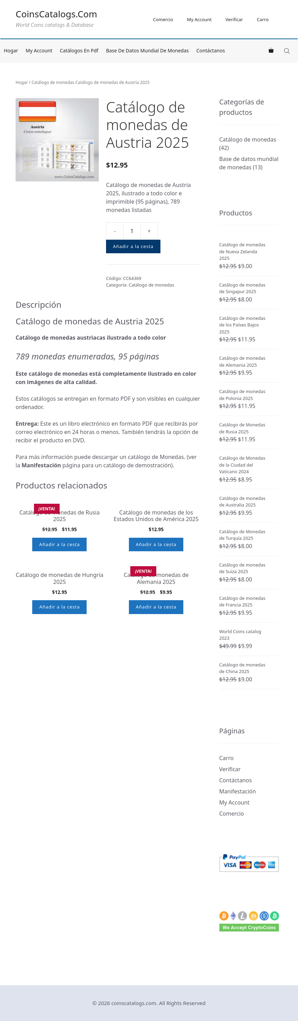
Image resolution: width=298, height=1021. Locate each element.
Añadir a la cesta (133, 246)
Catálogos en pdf (79, 50)
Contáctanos (210, 50)
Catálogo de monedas (53, 82)
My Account (199, 19)
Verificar (234, 19)
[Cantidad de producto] (132, 231)
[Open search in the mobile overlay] (287, 50)
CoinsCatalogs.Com (56, 14)
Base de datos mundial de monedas (147, 50)
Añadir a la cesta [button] (59, 589)
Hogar (11, 50)
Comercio (163, 19)
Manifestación (237, 791)
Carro (263, 19)
